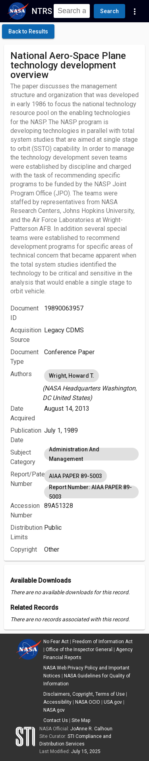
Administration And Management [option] (91, 454)
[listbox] (91, 385)
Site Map (81, 720)
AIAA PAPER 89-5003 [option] (75, 476)
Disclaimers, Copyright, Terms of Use (84, 694)
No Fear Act (56, 641)
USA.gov (113, 702)
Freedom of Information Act (102, 641)
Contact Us (55, 720)
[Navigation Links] (135, 11)
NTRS (42, 11)
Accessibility (57, 702)
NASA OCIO (87, 702)
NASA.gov (54, 710)
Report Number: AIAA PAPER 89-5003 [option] (91, 492)
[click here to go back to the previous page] (28, 31)
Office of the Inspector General (79, 649)
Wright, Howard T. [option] (71, 375)
